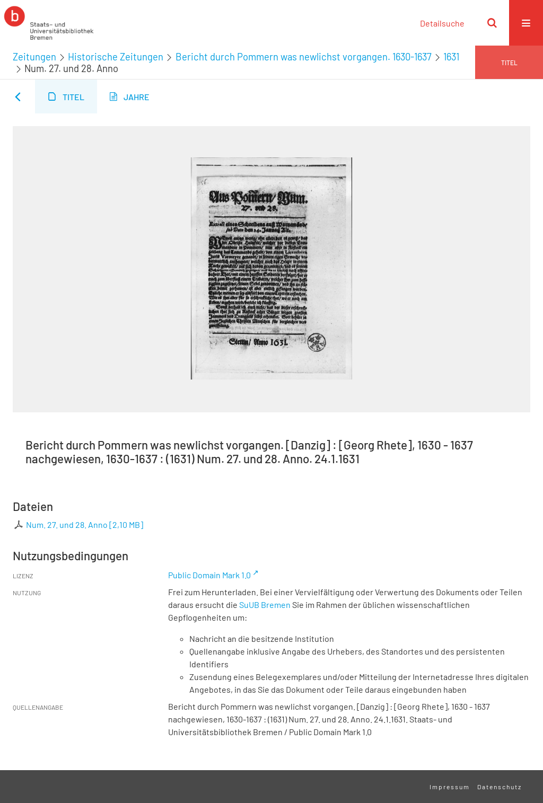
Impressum (450, 786)
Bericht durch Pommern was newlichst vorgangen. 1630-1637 (304, 57)
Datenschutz (499, 786)
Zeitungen (34, 57)
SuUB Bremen (265, 604)
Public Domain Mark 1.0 (209, 575)
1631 (451, 57)
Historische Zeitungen (115, 57)
